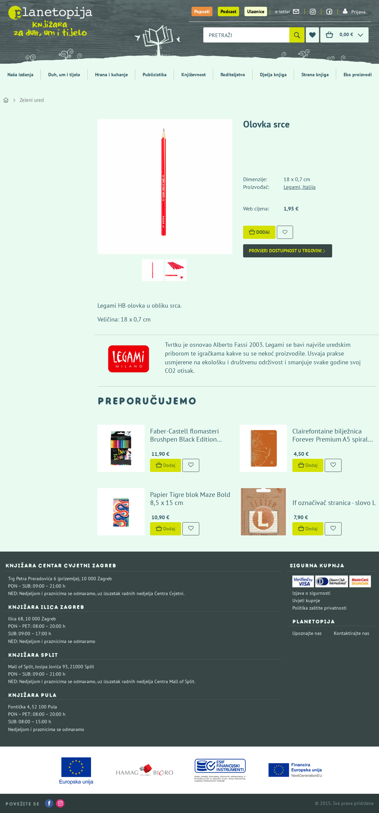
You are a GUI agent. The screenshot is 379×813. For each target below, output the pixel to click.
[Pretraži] (296, 35)
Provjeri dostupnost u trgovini (287, 251)
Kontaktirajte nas (351, 633)
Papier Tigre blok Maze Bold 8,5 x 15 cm (190, 498)
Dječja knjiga (273, 75)
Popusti (202, 11)
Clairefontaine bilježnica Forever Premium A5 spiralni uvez (332, 439)
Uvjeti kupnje (306, 600)
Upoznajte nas (307, 633)
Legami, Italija (300, 187)
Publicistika (155, 75)
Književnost (193, 75)
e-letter (287, 11)
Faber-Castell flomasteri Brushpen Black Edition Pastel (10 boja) (184, 439)
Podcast (228, 11)
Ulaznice (255, 11)
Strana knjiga (315, 75)
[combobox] (246, 35)
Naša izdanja (20, 75)
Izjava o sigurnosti (311, 593)
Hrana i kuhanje (111, 75)
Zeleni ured (32, 100)
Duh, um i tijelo (64, 75)
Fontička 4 (19, 707)
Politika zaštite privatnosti (319, 608)
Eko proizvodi (358, 75)
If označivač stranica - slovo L (334, 502)
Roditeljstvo (233, 75)
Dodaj (259, 232)
